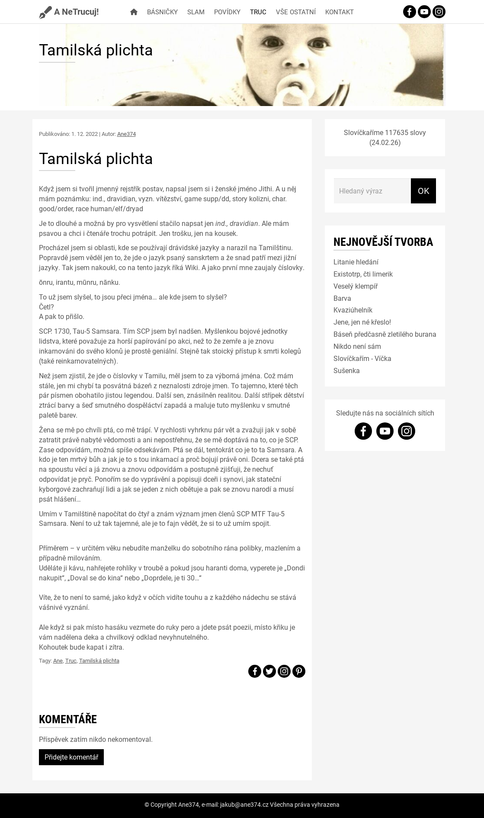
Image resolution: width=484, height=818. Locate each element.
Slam (196, 11)
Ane (58, 660)
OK (424, 190)
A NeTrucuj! (69, 11)
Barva (342, 298)
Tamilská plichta (99, 660)
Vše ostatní (296, 11)
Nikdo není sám (357, 346)
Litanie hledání (355, 261)
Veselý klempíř (355, 285)
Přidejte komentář (71, 756)
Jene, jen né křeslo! (362, 321)
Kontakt (339, 11)
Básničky (162, 11)
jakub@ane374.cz (244, 804)
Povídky (227, 11)
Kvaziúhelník (352, 309)
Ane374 (126, 134)
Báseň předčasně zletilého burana (384, 333)
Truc (258, 11)
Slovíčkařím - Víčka (362, 358)
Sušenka (346, 370)
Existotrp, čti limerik (363, 273)
